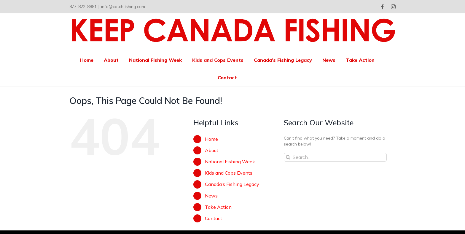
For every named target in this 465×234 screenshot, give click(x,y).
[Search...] (335, 157)
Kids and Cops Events (228, 173)
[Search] (288, 157)
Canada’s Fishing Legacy (232, 184)
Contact (213, 218)
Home (211, 139)
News (211, 196)
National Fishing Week (230, 162)
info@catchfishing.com (123, 6)
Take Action (218, 207)
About (211, 150)
